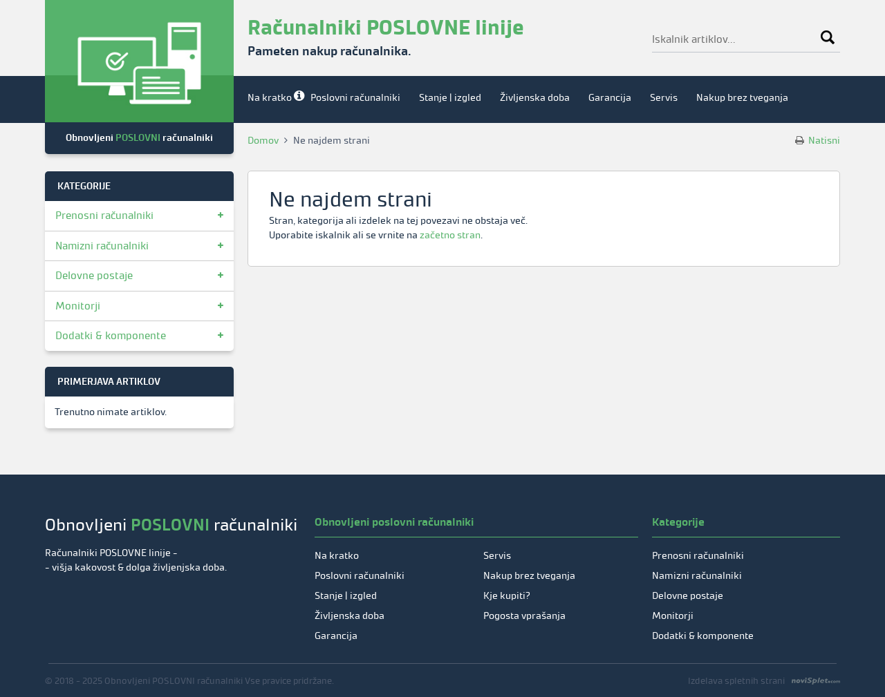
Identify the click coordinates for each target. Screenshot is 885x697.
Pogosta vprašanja (524, 616)
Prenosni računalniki (104, 215)
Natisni (817, 140)
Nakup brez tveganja (742, 98)
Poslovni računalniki (355, 98)
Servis (664, 98)
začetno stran (450, 235)
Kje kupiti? (506, 596)
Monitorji (77, 306)
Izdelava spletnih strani (736, 681)
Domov (263, 140)
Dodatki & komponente (110, 336)
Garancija (609, 98)
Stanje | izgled (450, 98)
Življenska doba (535, 98)
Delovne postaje (94, 275)
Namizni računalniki (102, 246)
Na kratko (270, 98)
